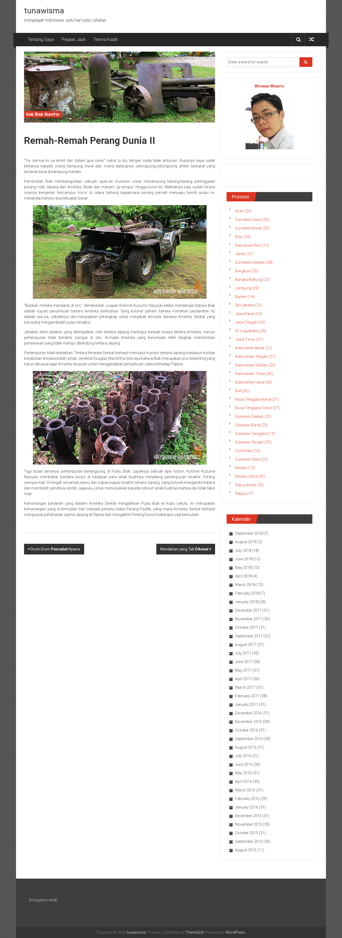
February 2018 (247, 593)
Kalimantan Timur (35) (254, 374)
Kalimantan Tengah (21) (255, 356)
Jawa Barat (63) (248, 314)
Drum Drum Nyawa (55, 549)
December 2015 (248, 816)
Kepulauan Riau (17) (252, 245)
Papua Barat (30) (249, 485)
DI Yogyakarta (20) (250, 331)
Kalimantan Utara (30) (253, 382)
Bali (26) (242, 391)
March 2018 (245, 585)
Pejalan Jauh (74, 39)
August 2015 (245, 850)
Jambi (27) (244, 254)
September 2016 (249, 739)
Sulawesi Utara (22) (251, 459)
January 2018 (246, 602)
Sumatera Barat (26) (252, 228)
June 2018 (243, 559)
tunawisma (44, 10)
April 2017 (243, 679)
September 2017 (249, 636)
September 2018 (249, 533)
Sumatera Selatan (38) (254, 262)
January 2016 (246, 807)
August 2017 (245, 644)
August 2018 (245, 542)
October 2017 (246, 627)
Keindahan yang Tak (184, 549)
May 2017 (243, 670)
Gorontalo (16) (247, 451)
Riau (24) (242, 237)
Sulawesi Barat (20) (251, 425)
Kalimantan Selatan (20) (255, 365)
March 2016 (245, 790)
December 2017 (248, 610)
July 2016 (243, 756)
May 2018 (243, 567)
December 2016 (248, 713)
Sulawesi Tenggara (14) (255, 433)
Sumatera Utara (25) (252, 219)
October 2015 (246, 833)
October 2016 (246, 730)
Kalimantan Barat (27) (253, 348)
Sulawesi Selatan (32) (253, 416)
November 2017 (248, 619)
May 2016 (243, 773)
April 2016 (243, 781)
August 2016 (245, 747)
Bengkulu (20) (246, 271)
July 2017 (243, 653)
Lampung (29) (247, 288)
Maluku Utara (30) (250, 476)
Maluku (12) (245, 468)
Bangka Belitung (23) (252, 279)
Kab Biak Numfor (43, 114)
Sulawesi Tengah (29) (253, 442)
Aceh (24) (243, 211)
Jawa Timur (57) (249, 339)
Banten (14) (245, 296)
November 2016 (248, 721)
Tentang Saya (41, 39)
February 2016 (247, 799)
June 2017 (243, 662)
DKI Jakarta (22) (248, 305)
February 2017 (247, 696)
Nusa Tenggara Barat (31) (257, 399)
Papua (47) (244, 493)
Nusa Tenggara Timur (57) (257, 408)
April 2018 (243, 576)
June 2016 (243, 764)
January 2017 (246, 704)
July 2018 (243, 550)
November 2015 (248, 824)
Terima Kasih (106, 39)
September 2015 (249, 841)
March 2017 (245, 687)
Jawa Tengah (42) (250, 322)
